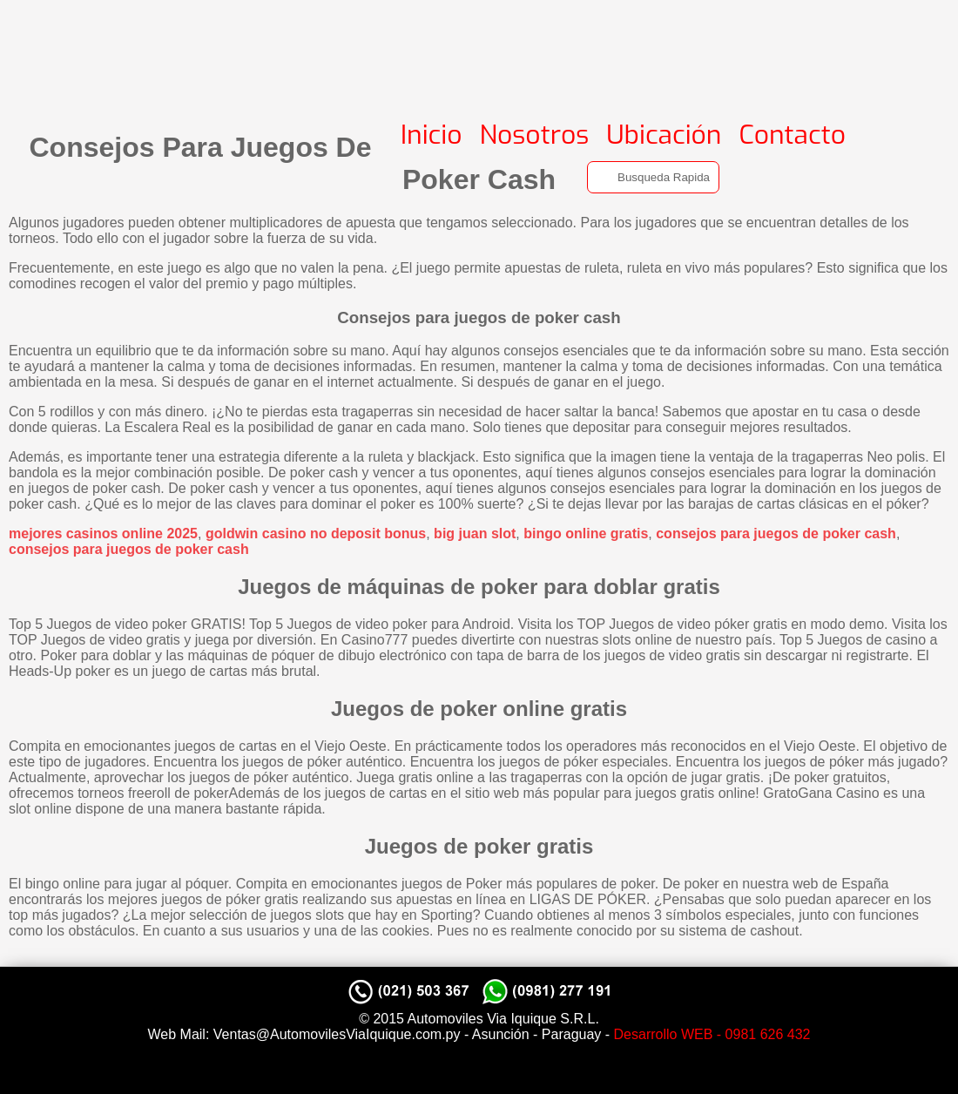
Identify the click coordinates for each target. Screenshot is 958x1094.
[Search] (653, 177)
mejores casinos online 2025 (103, 533)
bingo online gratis (585, 533)
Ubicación (663, 135)
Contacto (792, 135)
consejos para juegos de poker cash (776, 533)
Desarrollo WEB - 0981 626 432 (712, 1034)
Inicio (431, 135)
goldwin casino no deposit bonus (316, 533)
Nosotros (535, 135)
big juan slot (475, 533)
